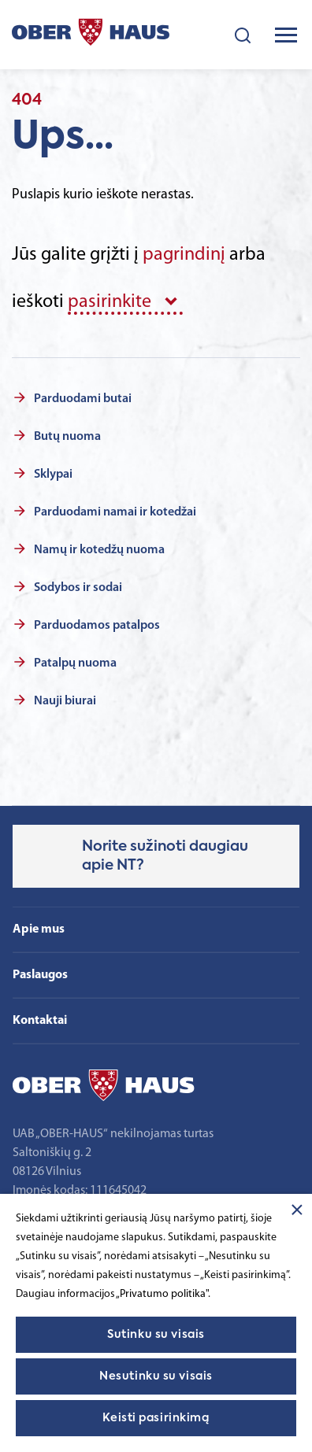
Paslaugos (40, 975)
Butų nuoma (67, 436)
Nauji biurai (65, 701)
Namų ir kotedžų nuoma (99, 550)
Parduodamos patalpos (97, 625)
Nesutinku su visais (156, 1376)
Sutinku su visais (156, 1334)
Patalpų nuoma (75, 663)
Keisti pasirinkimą (155, 1418)
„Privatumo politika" (162, 1294)
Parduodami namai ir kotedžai (115, 512)
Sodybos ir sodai (78, 588)
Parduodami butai (83, 399)
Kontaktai (40, 1020)
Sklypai (53, 474)
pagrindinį (184, 255)
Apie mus (39, 929)
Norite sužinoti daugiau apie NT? (165, 856)
